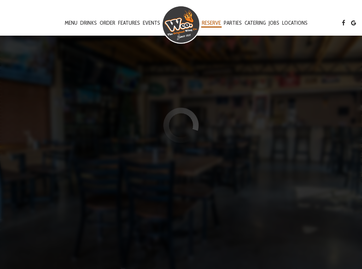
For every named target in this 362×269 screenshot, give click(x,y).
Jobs (274, 22)
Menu (71, 22)
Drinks (88, 22)
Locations (295, 22)
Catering (255, 22)
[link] (181, 24)
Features (129, 22)
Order (107, 22)
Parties (233, 22)
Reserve (211, 22)
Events (151, 22)
